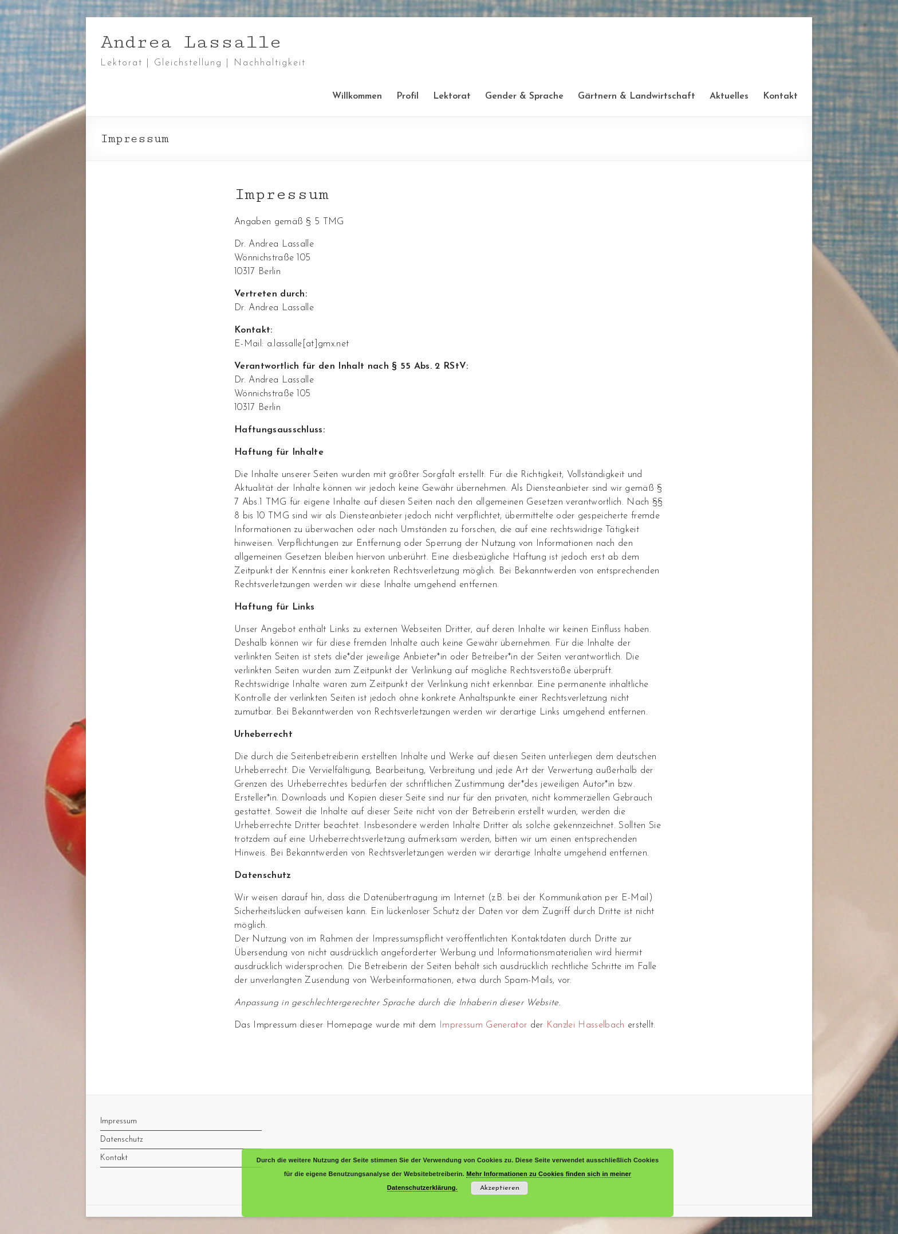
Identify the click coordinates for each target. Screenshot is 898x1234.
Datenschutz (121, 1139)
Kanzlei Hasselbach (585, 1025)
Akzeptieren (499, 1188)
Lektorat (452, 96)
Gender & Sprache (524, 96)
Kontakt (780, 96)
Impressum (118, 1121)
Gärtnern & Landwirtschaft (636, 96)
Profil (407, 96)
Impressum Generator (483, 1025)
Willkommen (357, 96)
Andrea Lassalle (190, 41)
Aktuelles (729, 96)
